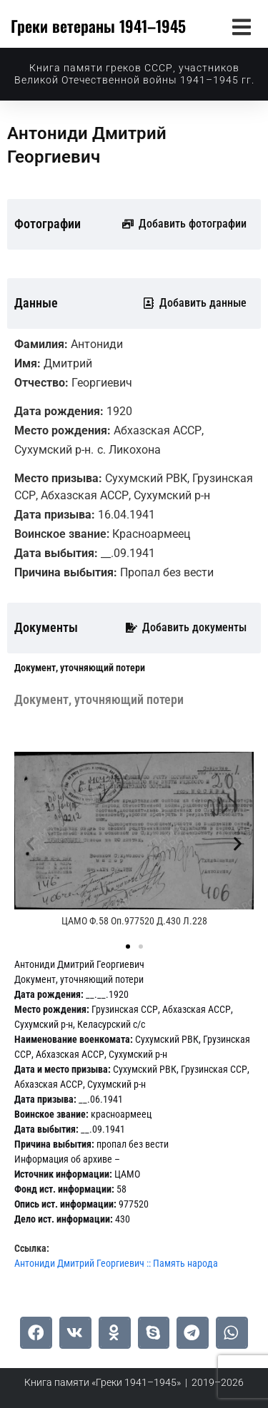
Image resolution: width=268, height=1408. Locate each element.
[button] (241, 26)
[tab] (79, 668)
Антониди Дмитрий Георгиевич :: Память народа (116, 1263)
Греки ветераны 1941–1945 (98, 25)
